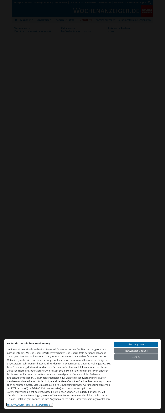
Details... (136, 357)
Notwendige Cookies (136, 350)
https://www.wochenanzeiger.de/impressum (28, 404)
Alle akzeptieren (136, 344)
